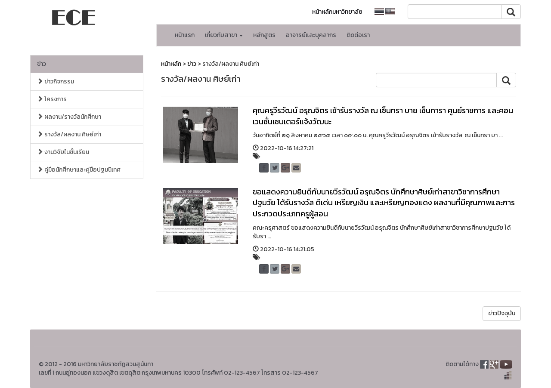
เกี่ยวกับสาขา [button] (224, 35)
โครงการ (52, 99)
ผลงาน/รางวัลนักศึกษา (69, 116)
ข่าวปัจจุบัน (501, 313)
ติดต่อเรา (358, 35)
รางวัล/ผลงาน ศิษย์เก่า (69, 134)
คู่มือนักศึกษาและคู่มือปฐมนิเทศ (79, 169)
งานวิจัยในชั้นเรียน (63, 152)
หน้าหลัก (171, 63)
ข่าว (41, 63)
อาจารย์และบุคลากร (311, 35)
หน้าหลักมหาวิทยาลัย (337, 11)
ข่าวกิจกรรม (55, 81)
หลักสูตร (264, 35)
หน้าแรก (185, 35)
